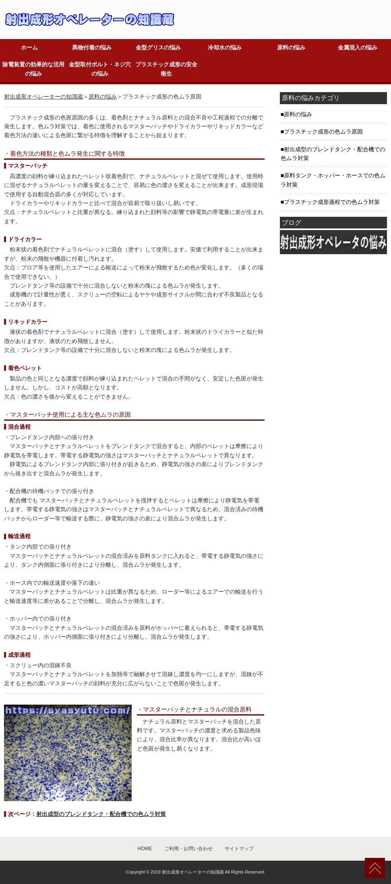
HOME (145, 848)
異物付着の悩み (92, 47)
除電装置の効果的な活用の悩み (33, 68)
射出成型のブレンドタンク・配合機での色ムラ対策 (101, 814)
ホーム (29, 47)
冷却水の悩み (225, 47)
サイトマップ (239, 848)
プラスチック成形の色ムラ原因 (323, 131)
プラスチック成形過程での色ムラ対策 (332, 202)
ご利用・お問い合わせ (188, 848)
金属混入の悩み (357, 47)
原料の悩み (291, 47)
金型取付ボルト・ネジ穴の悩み (100, 68)
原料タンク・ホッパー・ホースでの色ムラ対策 (333, 179)
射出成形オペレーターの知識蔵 (43, 96)
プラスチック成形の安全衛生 (166, 68)
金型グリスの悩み (158, 47)
